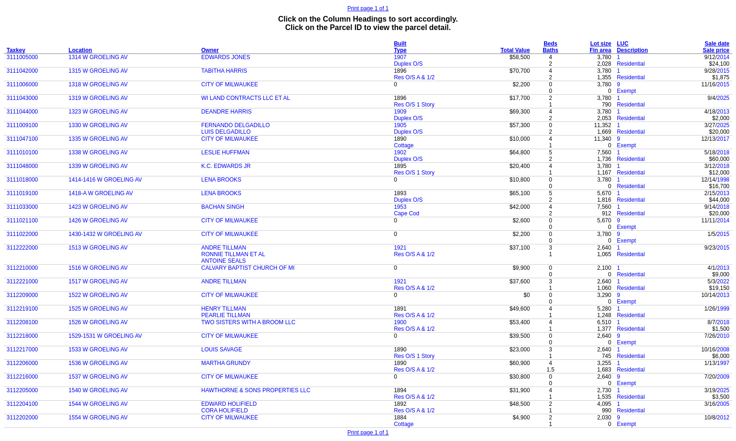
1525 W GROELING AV (98, 308)
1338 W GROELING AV (98, 152)
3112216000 (22, 376)
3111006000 (22, 84)
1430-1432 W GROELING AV (105, 234)
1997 (723, 363)
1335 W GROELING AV (98, 139)
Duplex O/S (408, 64)
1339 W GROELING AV (98, 166)
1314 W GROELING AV (98, 57)
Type (400, 50)
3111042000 (22, 71)
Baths (550, 50)
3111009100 (22, 125)
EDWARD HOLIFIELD (229, 404)
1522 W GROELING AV (98, 295)
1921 (400, 247)
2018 (723, 152)
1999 (723, 308)
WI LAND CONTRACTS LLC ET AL (245, 98)
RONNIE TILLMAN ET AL (233, 254)
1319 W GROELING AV (98, 98)
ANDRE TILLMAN (223, 247)
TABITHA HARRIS (224, 71)
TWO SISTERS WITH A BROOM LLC (248, 322)
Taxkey (16, 50)
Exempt (626, 91)
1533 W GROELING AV (98, 349)
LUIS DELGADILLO (226, 132)
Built (400, 43)
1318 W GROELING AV (98, 84)
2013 (723, 111)
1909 (400, 111)
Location (80, 50)
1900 (400, 322)
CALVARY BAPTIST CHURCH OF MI (248, 268)
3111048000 (22, 166)
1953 (400, 207)
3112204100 (22, 404)
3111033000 (22, 207)
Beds (550, 43)
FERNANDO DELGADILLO (235, 125)
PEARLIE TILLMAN (225, 315)
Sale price (716, 50)
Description (632, 50)
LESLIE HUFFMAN (225, 152)
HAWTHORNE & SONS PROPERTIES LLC (256, 390)
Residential (630, 64)
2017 (723, 139)
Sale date (717, 43)
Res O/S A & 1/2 (414, 77)
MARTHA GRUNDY (226, 363)
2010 (723, 336)
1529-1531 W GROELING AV (105, 336)
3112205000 (22, 390)
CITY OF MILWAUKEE (229, 84)
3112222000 (22, 247)
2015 (723, 71)
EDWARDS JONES (225, 57)
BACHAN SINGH (222, 207)
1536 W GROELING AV (98, 363)
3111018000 (22, 179)
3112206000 (22, 363)
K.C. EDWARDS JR (226, 166)
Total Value (514, 50)
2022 (723, 281)
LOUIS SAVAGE (221, 349)
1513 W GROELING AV (98, 247)
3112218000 (22, 336)
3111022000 (22, 234)
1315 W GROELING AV (98, 71)
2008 (723, 349)
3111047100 (22, 139)
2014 (723, 57)
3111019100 (22, 193)
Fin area (600, 50)
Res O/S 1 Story (414, 104)
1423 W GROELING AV (98, 207)
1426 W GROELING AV (98, 220)
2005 (723, 404)
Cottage (404, 145)
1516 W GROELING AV (98, 268)
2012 (723, 417)
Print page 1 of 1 (368, 8)
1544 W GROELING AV (98, 404)
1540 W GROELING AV (98, 390)
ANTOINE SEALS (223, 261)
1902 (400, 152)
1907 (400, 57)
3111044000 (22, 111)
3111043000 (22, 98)
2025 (723, 98)
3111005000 (22, 57)
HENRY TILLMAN (223, 308)
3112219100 (22, 308)
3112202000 (22, 417)
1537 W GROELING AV (98, 376)
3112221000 (22, 281)
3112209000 (22, 295)
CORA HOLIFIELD (224, 410)
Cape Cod (406, 213)
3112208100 (22, 322)
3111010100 (22, 152)
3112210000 (22, 268)
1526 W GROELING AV (98, 322)
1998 (723, 179)
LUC (623, 43)
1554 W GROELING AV (98, 417)
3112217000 (22, 349)
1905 (400, 125)
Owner (210, 50)
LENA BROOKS (221, 179)
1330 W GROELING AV (98, 125)
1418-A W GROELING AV (101, 193)
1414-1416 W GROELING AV (105, 179)
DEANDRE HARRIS (226, 111)
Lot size (601, 43)
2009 (723, 376)
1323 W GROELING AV (98, 111)
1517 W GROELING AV (98, 281)
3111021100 (22, 220)
